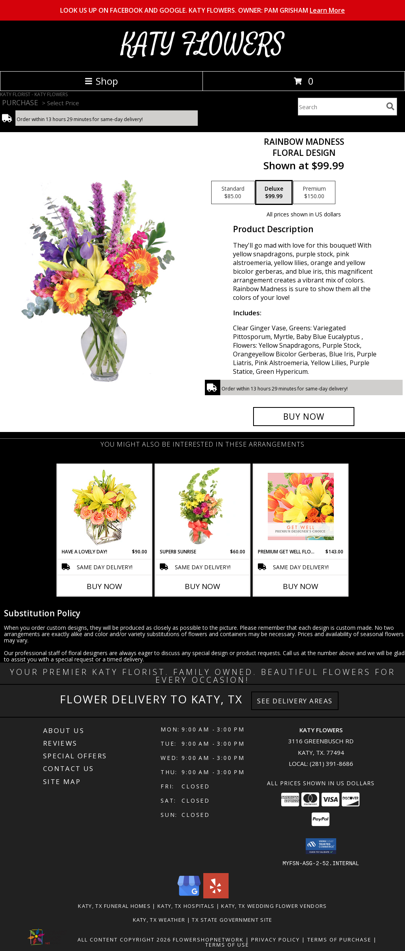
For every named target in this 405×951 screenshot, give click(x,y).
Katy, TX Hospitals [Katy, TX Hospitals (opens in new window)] (185, 905)
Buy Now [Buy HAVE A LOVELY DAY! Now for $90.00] (104, 586)
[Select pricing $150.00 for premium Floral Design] (314, 192)
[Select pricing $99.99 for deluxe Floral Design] (273, 192)
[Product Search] (340, 106)
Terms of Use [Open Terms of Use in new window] (227, 944)
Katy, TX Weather (159, 919)
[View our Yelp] (216, 896)
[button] (321, 846)
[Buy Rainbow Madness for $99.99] (303, 416)
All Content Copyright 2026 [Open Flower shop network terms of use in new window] (124, 939)
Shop (101, 80)
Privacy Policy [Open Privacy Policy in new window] (275, 939)
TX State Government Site (232, 919)
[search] (390, 106)
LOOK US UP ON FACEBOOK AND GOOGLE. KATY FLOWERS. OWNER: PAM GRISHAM (202, 10)
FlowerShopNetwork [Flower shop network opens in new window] (208, 939)
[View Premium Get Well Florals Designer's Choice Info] (301, 506)
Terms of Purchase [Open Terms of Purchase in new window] (339, 939)
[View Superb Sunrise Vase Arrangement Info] (203, 506)
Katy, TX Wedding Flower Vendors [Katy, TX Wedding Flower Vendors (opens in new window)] (274, 905)
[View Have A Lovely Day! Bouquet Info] (105, 506)
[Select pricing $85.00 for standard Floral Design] (233, 192)
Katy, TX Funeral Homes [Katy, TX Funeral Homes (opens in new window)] (114, 905)
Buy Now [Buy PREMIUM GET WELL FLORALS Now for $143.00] (300, 586)
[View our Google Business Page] (189, 896)
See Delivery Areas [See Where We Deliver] (295, 700)
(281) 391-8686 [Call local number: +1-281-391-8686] (331, 763)
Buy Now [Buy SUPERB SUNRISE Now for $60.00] (202, 586)
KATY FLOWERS (202, 45)
